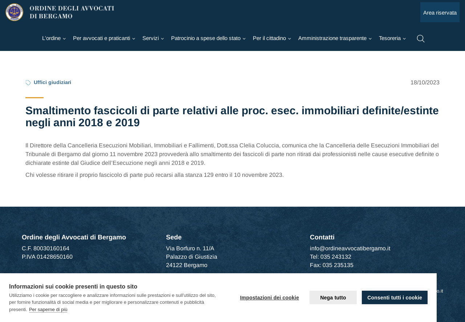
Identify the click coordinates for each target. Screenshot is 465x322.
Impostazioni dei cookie (269, 298)
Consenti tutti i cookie (394, 298)
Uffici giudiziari (52, 82)
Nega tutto (333, 298)
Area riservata (440, 12)
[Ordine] (54, 38)
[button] (420, 37)
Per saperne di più (48, 309)
